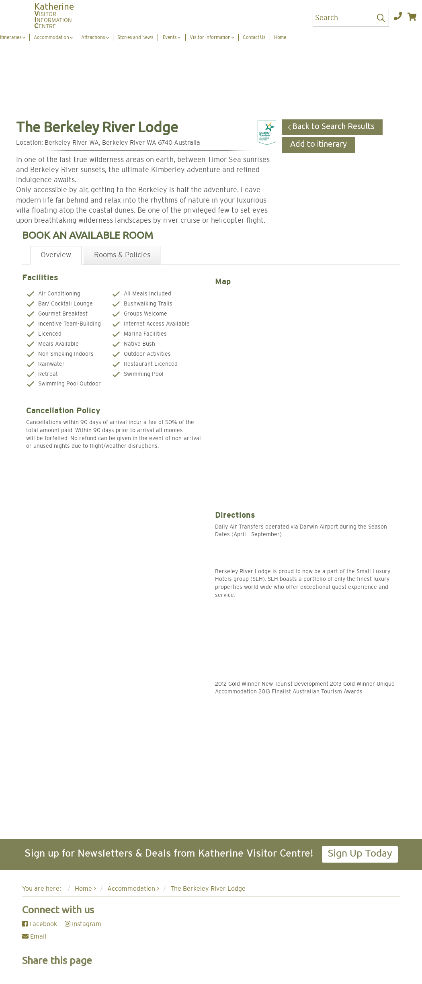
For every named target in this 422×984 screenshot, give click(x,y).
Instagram (83, 924)
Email (34, 936)
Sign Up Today (360, 853)
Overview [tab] (56, 255)
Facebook (39, 924)
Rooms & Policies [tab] (122, 255)
